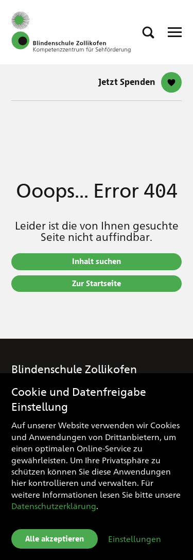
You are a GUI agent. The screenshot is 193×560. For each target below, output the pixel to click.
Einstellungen (134, 538)
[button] (148, 32)
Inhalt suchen (96, 261)
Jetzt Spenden (126, 82)
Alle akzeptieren (54, 539)
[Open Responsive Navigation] (174, 32)
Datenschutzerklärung (53, 505)
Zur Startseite (96, 283)
